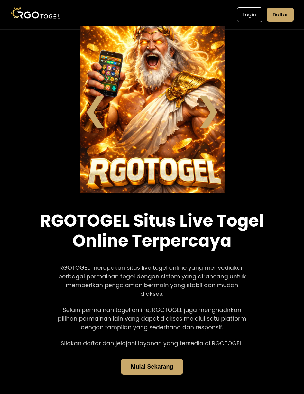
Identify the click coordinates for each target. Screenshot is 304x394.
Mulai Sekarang (152, 366)
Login (249, 14)
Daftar (280, 14)
